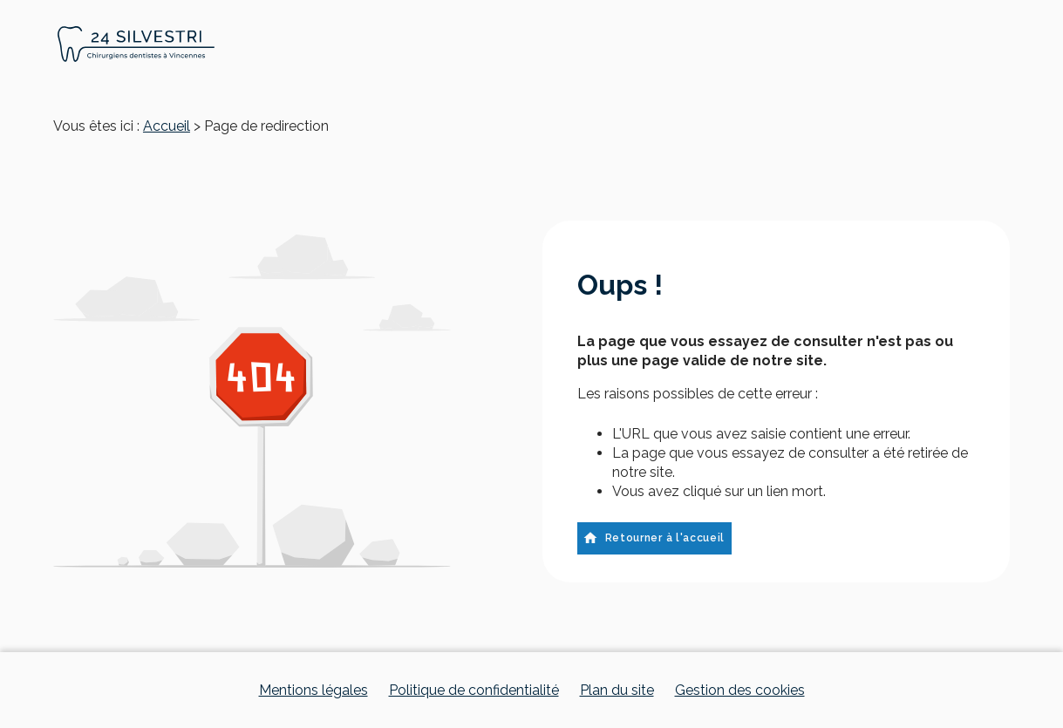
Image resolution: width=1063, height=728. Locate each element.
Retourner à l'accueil (654, 538)
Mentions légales (313, 690)
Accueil (166, 126)
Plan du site (617, 690)
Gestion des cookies (740, 690)
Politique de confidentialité (474, 690)
